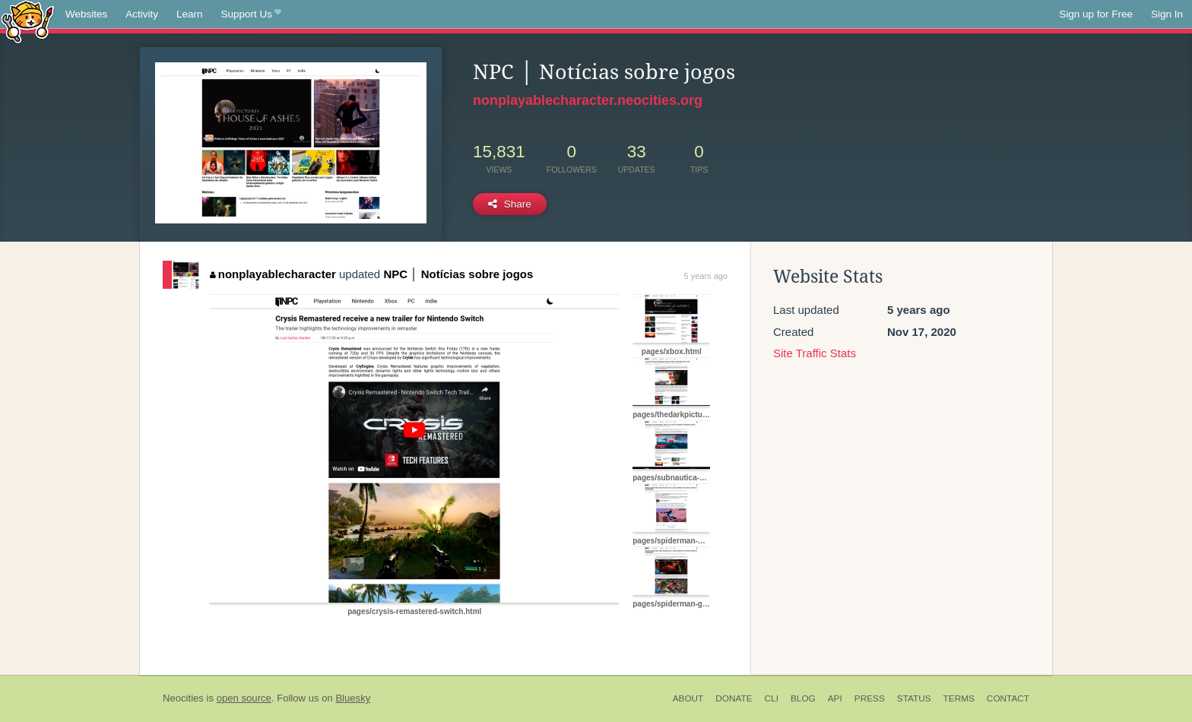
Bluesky (352, 698)
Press (869, 698)
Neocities (183, 698)
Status (914, 698)
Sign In (1167, 14)
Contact (1008, 698)
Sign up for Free (1096, 14)
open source (244, 698)
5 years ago (706, 275)
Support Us (251, 14)
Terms (959, 698)
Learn (189, 14)
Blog (803, 698)
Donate (733, 698)
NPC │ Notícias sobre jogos (458, 274)
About (688, 698)
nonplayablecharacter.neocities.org (587, 100)
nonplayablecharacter (273, 274)
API (835, 698)
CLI (771, 698)
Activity (141, 14)
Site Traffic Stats (814, 353)
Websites (86, 14)
